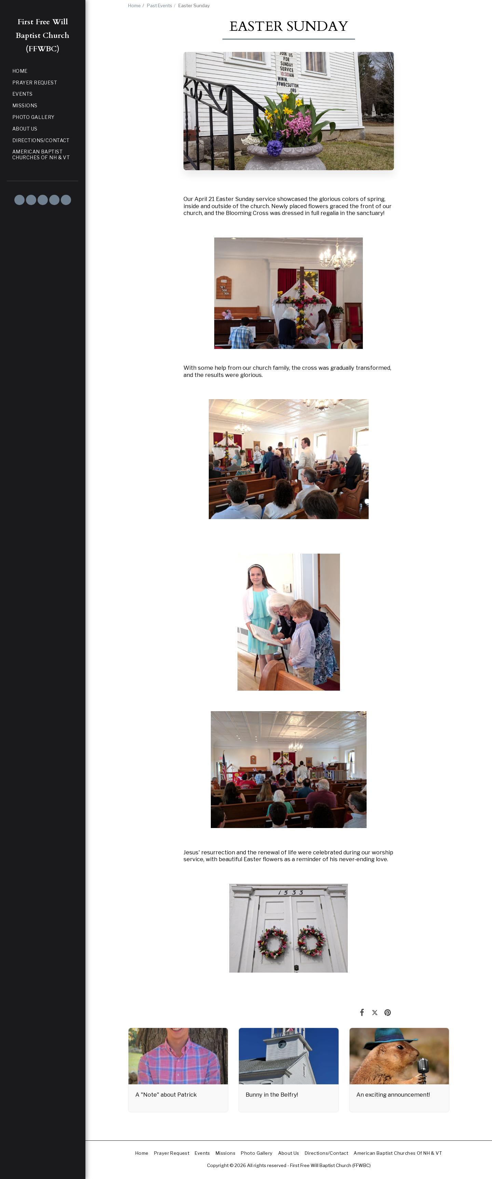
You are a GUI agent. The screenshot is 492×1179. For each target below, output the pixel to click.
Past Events (159, 5)
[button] (19, 200)
